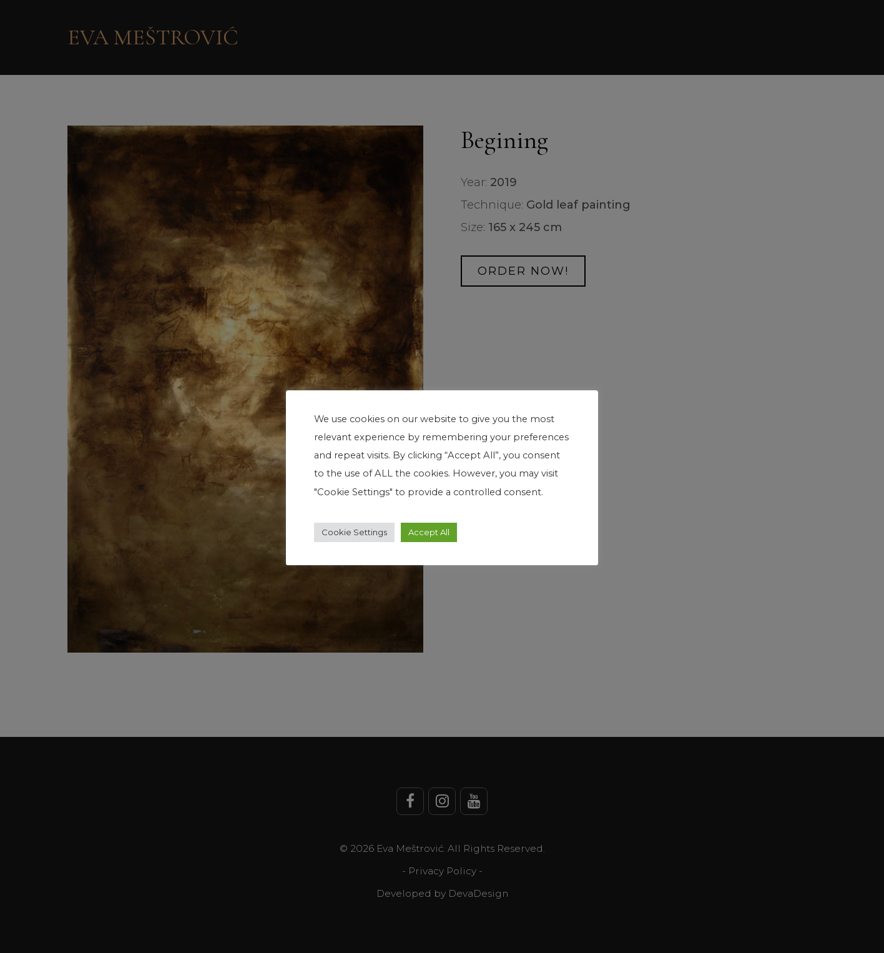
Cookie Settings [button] (354, 532)
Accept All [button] (428, 532)
